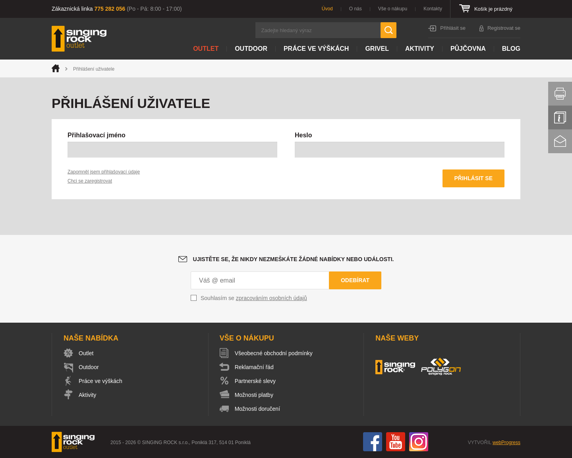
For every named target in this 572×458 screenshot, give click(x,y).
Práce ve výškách (316, 48)
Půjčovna (468, 48)
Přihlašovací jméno (97, 135)
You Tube (395, 441)
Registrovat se (503, 28)
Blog (511, 48)
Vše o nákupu (392, 9)
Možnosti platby (254, 395)
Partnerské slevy (255, 381)
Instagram (418, 441)
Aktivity (419, 48)
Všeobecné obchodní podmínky (274, 353)
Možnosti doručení (257, 409)
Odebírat (355, 280)
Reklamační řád (254, 367)
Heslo (303, 135)
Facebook (372, 441)
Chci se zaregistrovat (90, 181)
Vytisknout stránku (560, 94)
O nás (355, 9)
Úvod (327, 9)
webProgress (506, 442)
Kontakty (432, 9)
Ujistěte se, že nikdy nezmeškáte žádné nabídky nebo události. (293, 259)
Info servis (560, 117)
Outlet (205, 48)
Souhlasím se (254, 298)
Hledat (388, 30)
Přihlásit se (453, 28)
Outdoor (251, 48)
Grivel (377, 48)
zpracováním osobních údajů (271, 298)
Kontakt (560, 141)
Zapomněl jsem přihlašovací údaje (104, 172)
